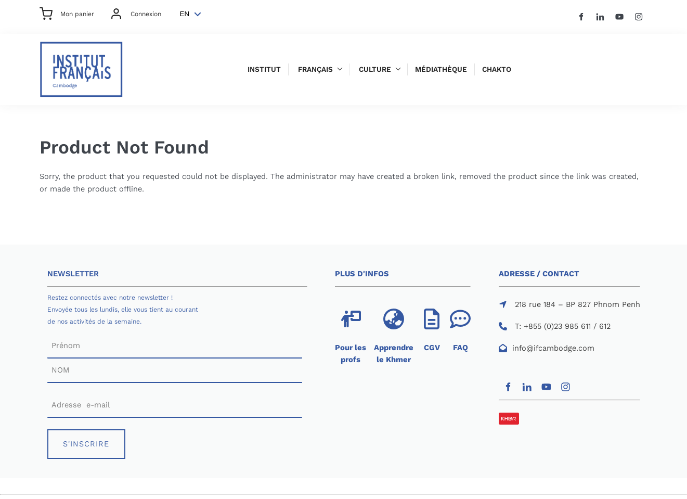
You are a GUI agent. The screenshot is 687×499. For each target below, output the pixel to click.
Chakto (496, 69)
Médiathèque (441, 69)
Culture (375, 69)
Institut (264, 69)
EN (185, 14)
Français (315, 69)
